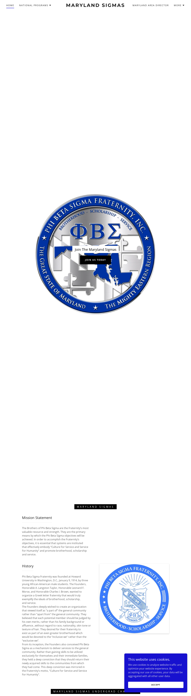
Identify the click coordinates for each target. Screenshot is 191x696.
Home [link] (10, 5)
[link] (95, 6)
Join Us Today (95, 259)
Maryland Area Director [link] (151, 5)
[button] (35, 5)
